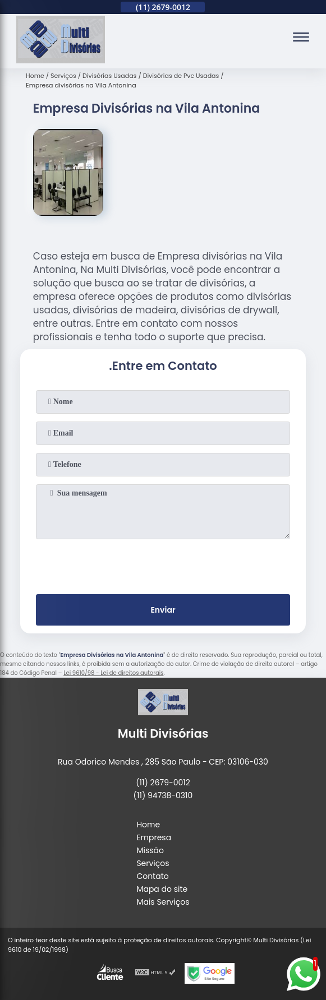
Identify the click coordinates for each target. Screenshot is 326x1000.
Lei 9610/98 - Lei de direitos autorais (113, 673)
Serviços (152, 863)
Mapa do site (161, 889)
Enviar (162, 609)
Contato (152, 876)
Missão (150, 850)
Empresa (153, 837)
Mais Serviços (162, 902)
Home (148, 824)
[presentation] (162, 564)
